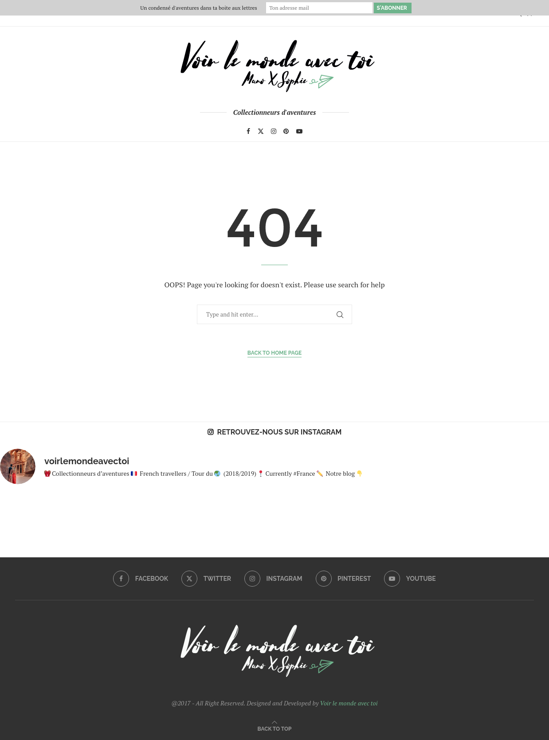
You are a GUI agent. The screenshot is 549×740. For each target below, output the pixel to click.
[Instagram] (273, 131)
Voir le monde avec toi (348, 703)
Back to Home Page (274, 353)
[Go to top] (275, 728)
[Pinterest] (286, 131)
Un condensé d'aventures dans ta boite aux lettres (198, 7)
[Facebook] (248, 131)
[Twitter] (261, 131)
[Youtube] (299, 131)
